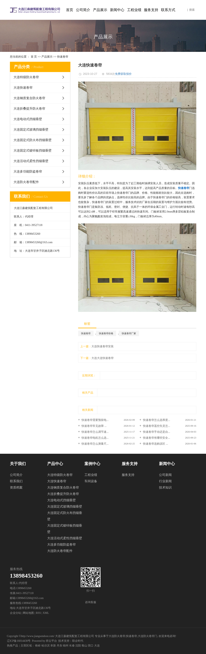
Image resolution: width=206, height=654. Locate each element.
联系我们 (16, 481)
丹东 (59, 645)
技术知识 (165, 487)
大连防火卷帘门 (147, 636)
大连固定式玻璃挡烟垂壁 (30, 129)
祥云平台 (51, 640)
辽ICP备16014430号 (19, 640)
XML (46, 612)
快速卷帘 (62, 56)
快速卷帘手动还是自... (156, 431)
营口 (90, 645)
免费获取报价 (123, 73)
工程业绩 (134, 10)
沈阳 (78, 645)
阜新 (53, 645)
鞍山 (84, 645)
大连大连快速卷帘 (102, 358)
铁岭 (38, 645)
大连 (97, 645)
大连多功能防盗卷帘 (27, 171)
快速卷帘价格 (106, 333)
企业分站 (15, 612)
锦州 (65, 645)
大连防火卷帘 (117, 636)
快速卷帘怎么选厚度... (156, 420)
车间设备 (90, 481)
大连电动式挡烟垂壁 (27, 119)
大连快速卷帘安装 (102, 346)
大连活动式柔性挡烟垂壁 (30, 161)
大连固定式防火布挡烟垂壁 (32, 140)
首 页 (34, 56)
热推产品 (12, 645)
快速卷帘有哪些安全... (156, 437)
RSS (38, 612)
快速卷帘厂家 (129, 333)
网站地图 (29, 612)
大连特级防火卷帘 (26, 77)
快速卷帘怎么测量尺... (95, 443)
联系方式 (168, 10)
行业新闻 (165, 481)
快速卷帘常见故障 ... (94, 425)
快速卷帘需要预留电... (95, 420)
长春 (72, 645)
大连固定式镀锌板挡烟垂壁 (32, 150)
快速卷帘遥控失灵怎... (156, 425)
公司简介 (83, 10)
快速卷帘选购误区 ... (155, 443)
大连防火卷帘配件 (26, 182)
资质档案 (16, 487)
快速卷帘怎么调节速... (95, 431)
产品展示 (100, 10)
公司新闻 (165, 474)
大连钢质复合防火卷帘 (29, 98)
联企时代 (77, 640)
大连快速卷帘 (23, 87)
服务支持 (151, 10)
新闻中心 (117, 10)
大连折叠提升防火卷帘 (29, 108)
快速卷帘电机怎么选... (95, 437)
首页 (69, 10)
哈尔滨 (45, 645)
